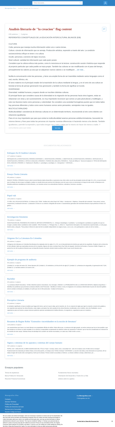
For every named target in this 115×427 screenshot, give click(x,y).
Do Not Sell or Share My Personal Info (17, 414)
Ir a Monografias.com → (85, 396)
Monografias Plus (10, 8)
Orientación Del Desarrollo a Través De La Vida (73, 376)
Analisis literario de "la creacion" (28, 8)
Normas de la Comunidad (13, 409)
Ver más (57, 128)
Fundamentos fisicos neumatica (68, 372)
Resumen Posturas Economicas (15, 379)
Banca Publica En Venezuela (14, 376)
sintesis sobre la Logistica (66, 379)
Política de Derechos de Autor (14, 407)
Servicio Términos (10, 402)
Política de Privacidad (12, 404)
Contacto (8, 399)
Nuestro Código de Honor (13, 412)
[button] (104, 29)
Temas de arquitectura (12, 372)
